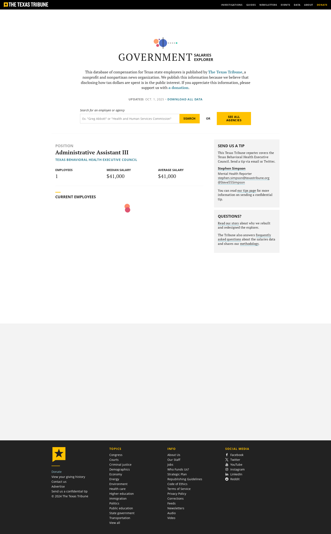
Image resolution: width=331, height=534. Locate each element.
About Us (173, 455)
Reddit (232, 479)
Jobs (170, 465)
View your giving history (68, 477)
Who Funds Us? (178, 469)
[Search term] (129, 118)
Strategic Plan (177, 474)
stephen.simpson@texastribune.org (243, 178)
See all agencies (233, 118)
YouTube (233, 465)
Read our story (228, 223)
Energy (114, 479)
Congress (115, 455)
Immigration (118, 498)
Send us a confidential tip (70, 491)
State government (121, 513)
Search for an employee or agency (102, 110)
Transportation (119, 518)
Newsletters (175, 508)
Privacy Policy (176, 494)
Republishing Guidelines (184, 479)
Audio (171, 513)
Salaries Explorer (203, 57)
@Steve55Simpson (231, 182)
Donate (57, 472)
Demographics (119, 469)
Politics (114, 503)
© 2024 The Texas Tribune (70, 496)
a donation (178, 87)
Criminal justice (120, 465)
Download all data (185, 99)
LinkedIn (233, 474)
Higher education (121, 494)
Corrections (175, 498)
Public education (121, 508)
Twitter (232, 460)
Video (171, 518)
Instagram (235, 469)
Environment (118, 484)
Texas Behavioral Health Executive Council (96, 160)
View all (114, 523)
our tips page (246, 191)
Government (155, 57)
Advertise (58, 486)
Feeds (171, 503)
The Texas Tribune (225, 72)
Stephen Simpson (232, 168)
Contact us (59, 482)
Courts (114, 460)
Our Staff (173, 460)
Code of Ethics (177, 484)
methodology (249, 244)
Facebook (234, 455)
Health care (117, 489)
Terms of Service (179, 489)
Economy (115, 474)
